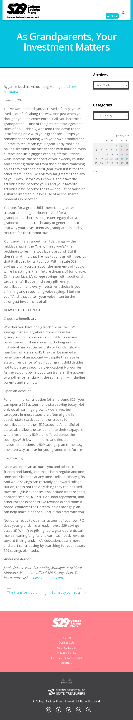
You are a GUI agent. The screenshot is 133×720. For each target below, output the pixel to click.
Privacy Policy (66, 653)
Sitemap (66, 663)
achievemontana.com (46, 577)
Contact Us (66, 643)
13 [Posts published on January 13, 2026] (106, 154)
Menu (114, 15)
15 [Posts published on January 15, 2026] (116, 154)
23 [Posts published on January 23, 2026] (122, 158)
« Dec (96, 171)
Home (66, 637)
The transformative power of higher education (26, 592)
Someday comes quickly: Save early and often (69, 592)
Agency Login (66, 648)
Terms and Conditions (67, 658)
